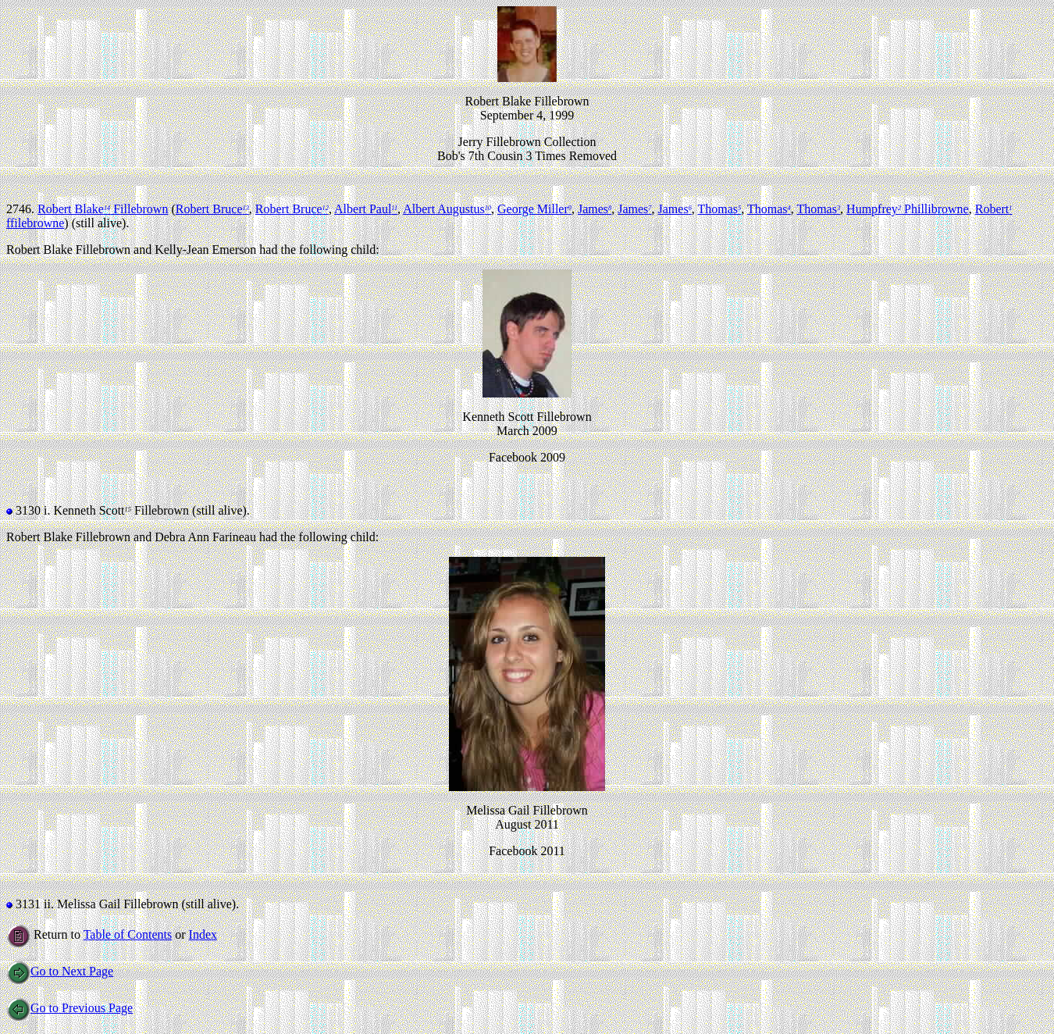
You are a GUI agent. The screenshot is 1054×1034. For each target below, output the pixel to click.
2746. (21, 209)
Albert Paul (365, 209)
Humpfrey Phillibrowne (907, 209)
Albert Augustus (447, 209)
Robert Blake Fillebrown (102, 209)
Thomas (720, 209)
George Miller (534, 209)
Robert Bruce (212, 209)
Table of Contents (128, 934)
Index (203, 934)
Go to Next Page (59, 971)
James (594, 209)
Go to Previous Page (69, 1007)
